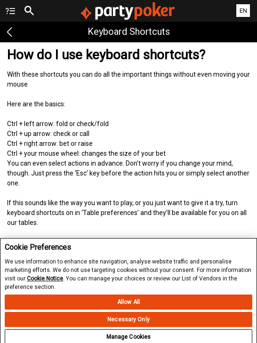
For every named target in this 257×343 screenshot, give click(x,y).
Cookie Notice (45, 281)
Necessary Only (128, 322)
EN (243, 10)
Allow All (128, 305)
